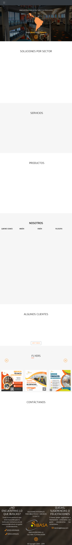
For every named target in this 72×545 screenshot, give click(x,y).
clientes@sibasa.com (60, 528)
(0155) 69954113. (12, 534)
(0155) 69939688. (12, 530)
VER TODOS (36, 343)
